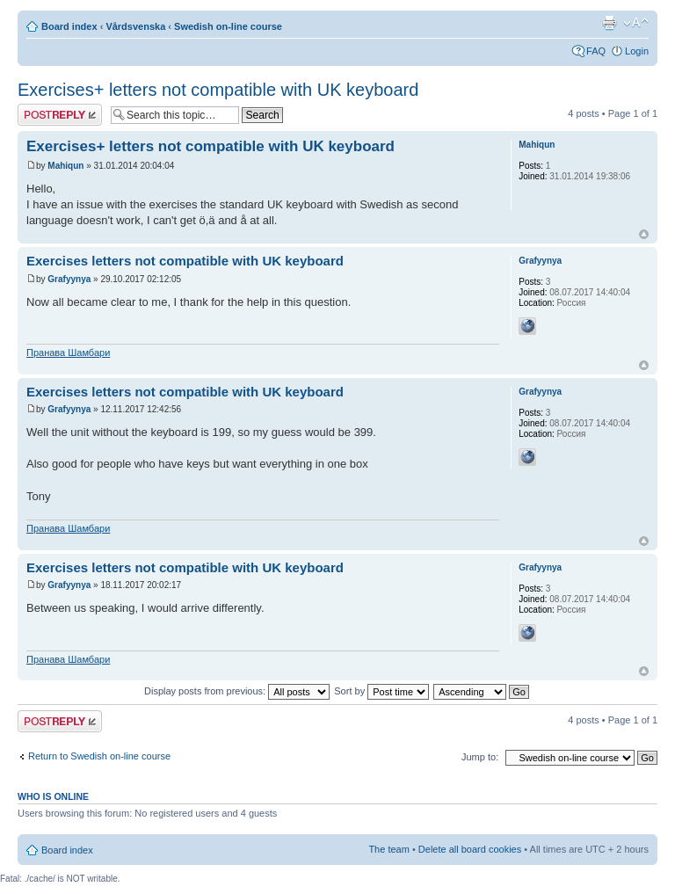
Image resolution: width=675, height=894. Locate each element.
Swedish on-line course (228, 26)
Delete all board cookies (469, 849)
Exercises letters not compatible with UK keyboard (185, 260)
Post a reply (60, 115)
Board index (69, 26)
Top (644, 234)
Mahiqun (65, 166)
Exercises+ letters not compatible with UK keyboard (218, 89)
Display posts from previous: (237, 691)
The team (388, 849)
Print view (609, 23)
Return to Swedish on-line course (99, 756)
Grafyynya (69, 279)
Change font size (636, 23)
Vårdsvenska (135, 26)
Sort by (381, 691)
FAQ (596, 51)
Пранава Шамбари (68, 352)
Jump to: (479, 757)
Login (637, 51)
